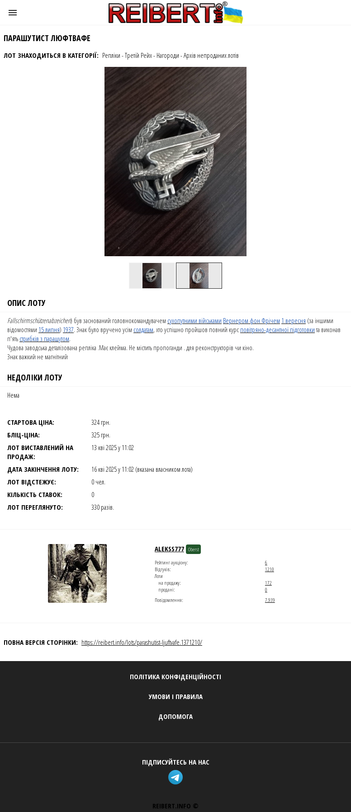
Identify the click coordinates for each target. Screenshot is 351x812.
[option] (152, 275)
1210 (269, 569)
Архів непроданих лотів (211, 55)
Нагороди (168, 55)
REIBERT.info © (175, 805)
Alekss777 (169, 548)
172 (268, 582)
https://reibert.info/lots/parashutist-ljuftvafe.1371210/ (141, 642)
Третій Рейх (138, 55)
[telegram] (175, 778)
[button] (12, 12)
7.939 (270, 599)
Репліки (111, 55)
